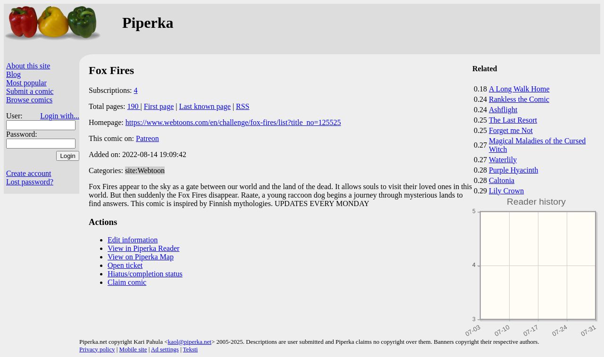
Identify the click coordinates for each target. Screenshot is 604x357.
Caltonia (501, 180)
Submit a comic (29, 91)
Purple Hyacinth (513, 170)
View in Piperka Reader (143, 248)
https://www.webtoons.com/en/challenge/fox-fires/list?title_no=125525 (233, 122)
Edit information (133, 240)
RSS (242, 106)
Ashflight (503, 110)
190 (134, 106)
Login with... (59, 116)
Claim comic (127, 282)
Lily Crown (506, 191)
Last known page (204, 106)
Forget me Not (511, 130)
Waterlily (503, 160)
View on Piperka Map (141, 257)
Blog (13, 74)
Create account (28, 173)
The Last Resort (513, 120)
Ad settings (165, 349)
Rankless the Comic (519, 99)
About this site (28, 66)
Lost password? (29, 182)
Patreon (147, 138)
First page (159, 106)
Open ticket (125, 265)
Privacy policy (97, 349)
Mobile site (133, 349)
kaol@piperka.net (189, 341)
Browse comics (29, 100)
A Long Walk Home (519, 89)
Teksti (190, 349)
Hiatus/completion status (145, 274)
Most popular (26, 83)
